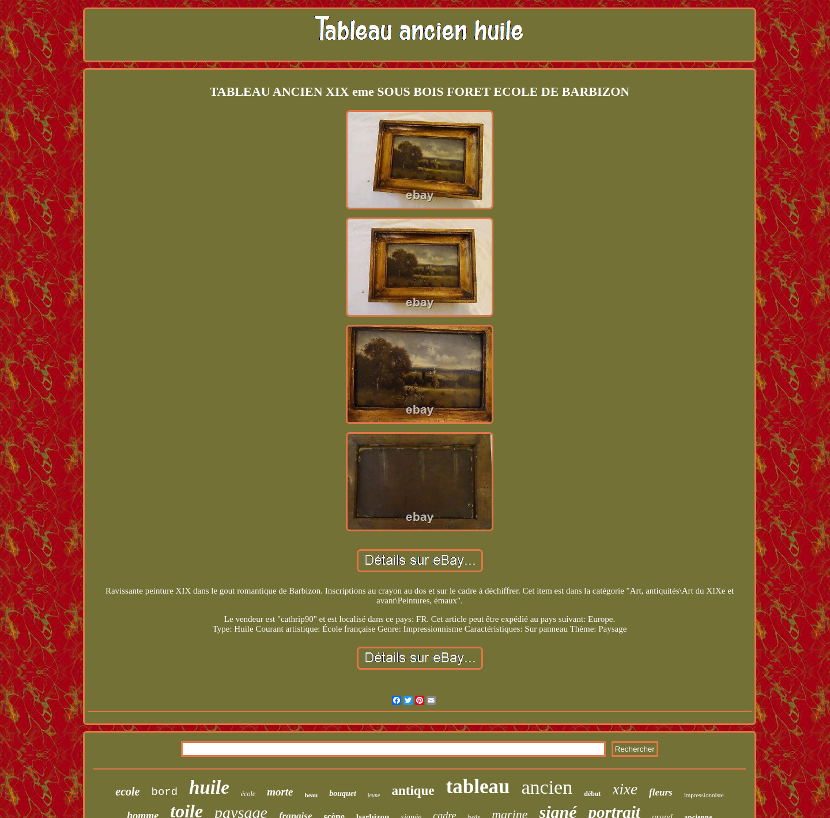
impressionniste (704, 794)
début (592, 794)
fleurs (661, 792)
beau (311, 794)
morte (280, 792)
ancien (546, 787)
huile (209, 787)
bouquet (342, 793)
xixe (625, 789)
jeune (374, 795)
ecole (127, 791)
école (248, 794)
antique (412, 790)
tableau (478, 786)
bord (165, 792)
